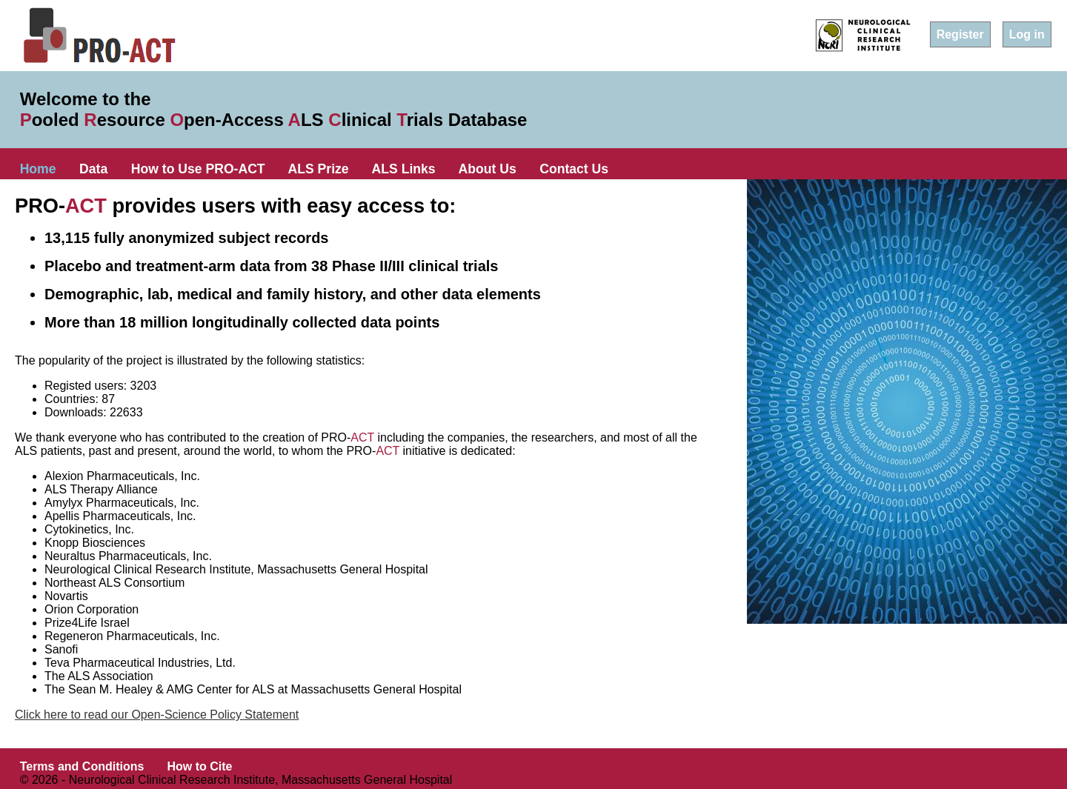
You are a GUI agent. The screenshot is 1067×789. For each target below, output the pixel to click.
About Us (487, 169)
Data (93, 169)
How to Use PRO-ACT (198, 169)
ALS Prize (318, 169)
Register (960, 34)
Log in (1027, 34)
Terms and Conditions (82, 766)
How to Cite (199, 766)
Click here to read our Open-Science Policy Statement (157, 714)
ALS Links (404, 169)
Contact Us (573, 169)
